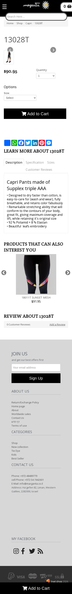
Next (67, 272)
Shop (15, 443)
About (15, 410)
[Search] (36, 17)
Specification (35, 162)
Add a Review (57, 324)
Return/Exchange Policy (25, 402)
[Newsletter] (36, 367)
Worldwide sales (21, 414)
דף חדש (16, 421)
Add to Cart (36, 588)
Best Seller (18, 458)
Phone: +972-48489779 (24, 476)
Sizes (51, 162)
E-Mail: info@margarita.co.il (27, 483)
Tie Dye (16, 450)
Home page (18, 406)
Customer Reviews (39, 169)
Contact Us (18, 418)
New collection (20, 447)
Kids (14, 454)
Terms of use (19, 425)
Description (14, 162)
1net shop (56, 581)
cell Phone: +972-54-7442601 (28, 479)
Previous (3, 272)
